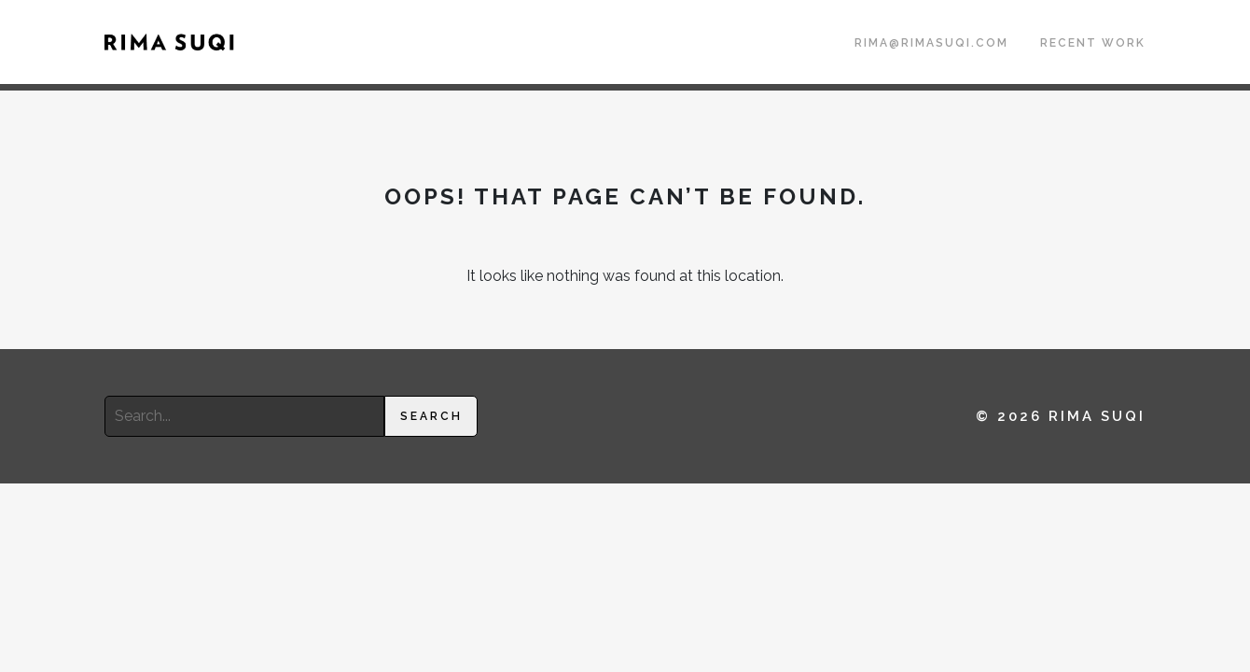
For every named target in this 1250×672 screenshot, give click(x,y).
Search (431, 416)
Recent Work (1093, 42)
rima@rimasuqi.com (931, 42)
